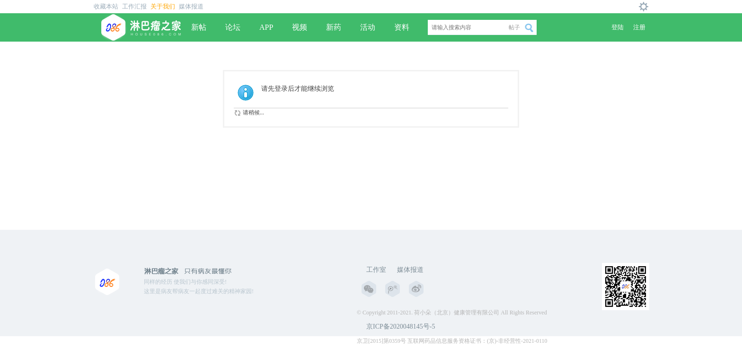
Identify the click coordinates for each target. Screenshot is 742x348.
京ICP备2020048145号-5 (400, 326)
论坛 (232, 27)
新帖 (198, 27)
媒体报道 (191, 6)
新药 (333, 27)
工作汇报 (134, 6)
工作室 (376, 269)
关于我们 (162, 6)
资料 (401, 27)
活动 (367, 27)
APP (266, 27)
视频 (299, 27)
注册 (639, 27)
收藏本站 (106, 6)
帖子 (514, 27)
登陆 (617, 27)
